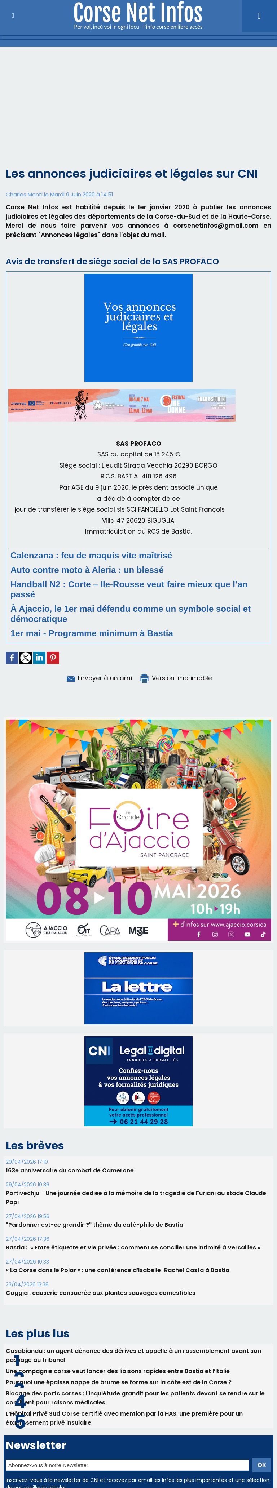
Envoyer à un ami (98, 678)
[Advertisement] (138, 111)
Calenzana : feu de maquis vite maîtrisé (91, 555)
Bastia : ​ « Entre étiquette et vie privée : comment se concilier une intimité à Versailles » (133, 1231)
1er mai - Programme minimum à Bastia (91, 633)
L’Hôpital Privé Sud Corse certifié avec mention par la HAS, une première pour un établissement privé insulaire (124, 1401)
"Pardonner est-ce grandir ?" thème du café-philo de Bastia (94, 1208)
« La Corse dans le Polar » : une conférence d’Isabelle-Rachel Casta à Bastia (117, 1253)
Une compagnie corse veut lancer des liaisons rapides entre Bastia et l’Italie (118, 1354)
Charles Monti (24, 194)
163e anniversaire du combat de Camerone (70, 1154)
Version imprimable (175, 678)
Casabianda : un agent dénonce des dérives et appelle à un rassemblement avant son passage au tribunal (133, 1338)
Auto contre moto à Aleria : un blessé (87, 570)
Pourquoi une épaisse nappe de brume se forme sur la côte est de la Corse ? (119, 1366)
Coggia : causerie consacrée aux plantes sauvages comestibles (100, 1276)
